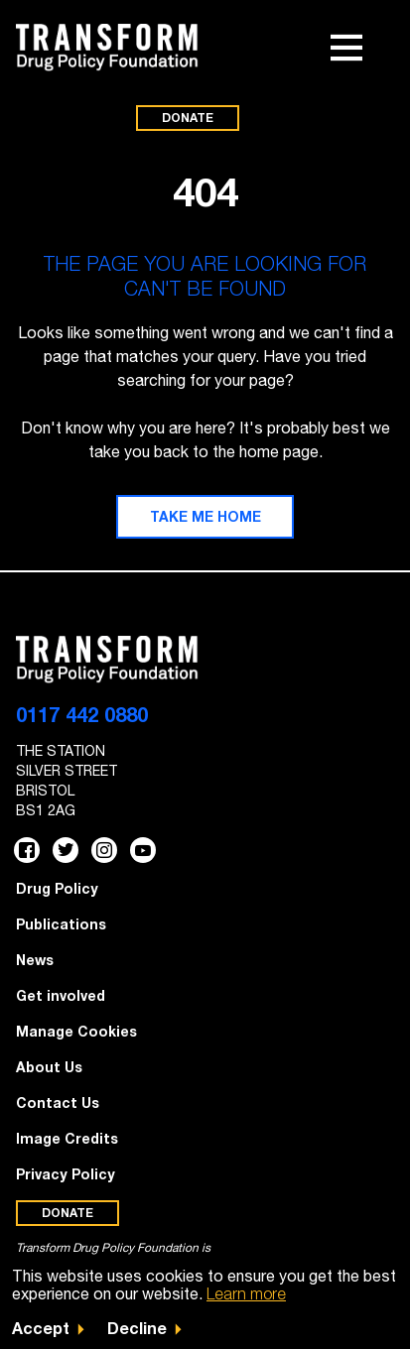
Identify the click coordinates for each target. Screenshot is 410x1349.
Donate (187, 117)
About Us (49, 1066)
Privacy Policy (65, 1173)
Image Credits (67, 1138)
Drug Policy (57, 888)
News (35, 959)
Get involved (60, 995)
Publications (61, 924)
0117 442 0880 (82, 714)
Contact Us (57, 1102)
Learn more (246, 1293)
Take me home (205, 516)
